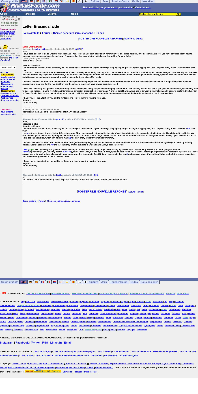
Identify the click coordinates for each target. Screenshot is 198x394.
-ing (23, 301)
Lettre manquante (108, 313)
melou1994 (39, 49)
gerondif (59, 119)
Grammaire (154, 309)
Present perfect (78, 321)
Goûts (144, 309)
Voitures (121, 330)
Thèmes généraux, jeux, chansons (73, 33)
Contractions (123, 305)
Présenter (177, 321)
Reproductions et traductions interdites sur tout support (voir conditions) (145, 363)
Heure (23, 313)
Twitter (35, 342)
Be (165, 301)
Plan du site (7, 86)
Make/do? (165, 313)
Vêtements (142, 330)
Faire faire (55, 309)
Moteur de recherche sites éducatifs (72, 355)
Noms (108, 317)
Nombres (99, 317)
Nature (83, 317)
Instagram (6, 342)
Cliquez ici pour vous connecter (9, 23)
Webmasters (7, 98)
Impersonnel (47, 313)
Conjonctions (86, 305)
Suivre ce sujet (133, 38)
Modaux (4, 317)
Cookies (89, 367)
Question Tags (17, 326)
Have (15, 313)
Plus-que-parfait (15, 321)
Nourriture (118, 317)
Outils (134, 282)
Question (4, 326)
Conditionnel (59, 305)
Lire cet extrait (8, 79)
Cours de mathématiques (64, 351)
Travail (62, 330)
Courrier (164, 305)
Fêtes (124, 309)
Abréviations (43, 301)
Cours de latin (26, 355)
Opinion (138, 317)
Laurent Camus (19, 363)
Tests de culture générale (165, 351)
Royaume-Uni (42, 326)
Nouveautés (7, 84)
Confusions (72, 305)
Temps (160, 326)
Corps (146, 305)
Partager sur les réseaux (85, 372)
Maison (143, 313)
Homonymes (33, 313)
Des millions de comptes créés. (8, 31)
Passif (178, 317)
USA (81, 330)
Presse (4, 88)
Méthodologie (55, 317)
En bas (100, 33)
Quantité (188, 321)
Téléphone (72, 330)
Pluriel (3, 321)
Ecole (20, 309)
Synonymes (149, 326)
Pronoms (91, 321)
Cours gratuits (30, 33)
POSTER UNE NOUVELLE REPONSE (100, 38)
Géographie (174, 309)
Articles (140, 301)
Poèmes (65, 321)
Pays (192, 317)
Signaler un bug (8, 93)
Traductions (51, 330)
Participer (29, 14)
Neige (91, 317)
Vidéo (106, 330)
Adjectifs (84, 301)
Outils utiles (96, 355)
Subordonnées (110, 326)
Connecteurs (101, 305)
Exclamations (42, 309)
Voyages (131, 330)
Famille (65, 309)
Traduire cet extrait (10, 95)
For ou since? (95, 309)
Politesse (29, 321)
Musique (32, 317)
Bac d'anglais (110, 355)
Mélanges (42, 317)
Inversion (76, 313)
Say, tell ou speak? (60, 326)
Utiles (74, 14)
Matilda (191, 313)
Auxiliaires (158, 301)
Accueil (4, 72)
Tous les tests (31, 330)
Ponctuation (41, 321)
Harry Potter (6, 313)
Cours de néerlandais (141, 351)
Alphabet (105, 301)
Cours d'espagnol (86, 351)
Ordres (147, 317)
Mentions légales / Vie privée (70, 367)
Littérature (123, 313)
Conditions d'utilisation (76, 363)
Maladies (176, 313)
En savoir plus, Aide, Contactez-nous (46, 363)
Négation (129, 317)
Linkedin (56, 342)
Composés (46, 305)
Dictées (3, 309)
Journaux (93, 313)
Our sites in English (128, 355)
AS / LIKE (30, 301)
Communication (7, 305)
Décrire (12, 309)
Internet (66, 313)
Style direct (84, 326)
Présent (167, 321)
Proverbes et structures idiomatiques (130, 321)
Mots (11, 317)
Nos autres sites (8, 114)
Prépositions (156, 321)
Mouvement (21, 317)
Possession (54, 321)
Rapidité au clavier (9, 355)
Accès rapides (8, 77)
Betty (171, 301)
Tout (42, 330)
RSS (45, 342)
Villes (113, 330)
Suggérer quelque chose (130, 326)
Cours (3, 14)
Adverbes (94, 301)
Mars (184, 313)
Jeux (104, 282)
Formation (109, 309)
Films (84, 309)
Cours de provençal (43, 355)
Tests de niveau (172, 326)
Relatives (30, 326)
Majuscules (153, 313)
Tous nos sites (149, 282)
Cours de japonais (187, 351)
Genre (132, 309)
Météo (76, 317)
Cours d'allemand (120, 351)
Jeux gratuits (7, 112)
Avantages (6, 38)
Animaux (115, 301)
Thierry (8, 330)
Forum (46, 33)
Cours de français (42, 351)
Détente (52, 14)
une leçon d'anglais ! (9, 59)
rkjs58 (58, 175)
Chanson (179, 301)
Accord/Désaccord (60, 301)
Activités (74, 301)
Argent (124, 301)
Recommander (8, 91)
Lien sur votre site (10, 100)
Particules (168, 317)
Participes (157, 317)
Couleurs (154, 305)
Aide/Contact (7, 75)
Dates (180, 305)
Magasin (134, 313)
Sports (74, 326)
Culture (93, 282)
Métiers (67, 317)
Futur (117, 309)
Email (67, 342)
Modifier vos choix (103, 367)
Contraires (136, 305)
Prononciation (104, 321)
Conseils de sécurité (98, 363)
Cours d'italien (104, 351)
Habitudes (186, 309)
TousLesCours (118, 282)
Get (138, 309)
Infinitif (58, 313)
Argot (132, 301)
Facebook (22, 342)
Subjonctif (96, 326)
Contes (111, 305)
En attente (29, 309)
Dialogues (189, 305)
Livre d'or (5, 81)
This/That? (18, 330)
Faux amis (75, 309)
